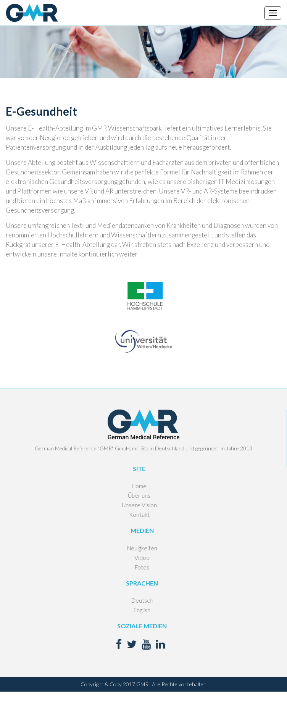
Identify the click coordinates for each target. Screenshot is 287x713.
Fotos (134, 567)
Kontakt (131, 514)
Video (134, 557)
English (134, 610)
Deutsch (134, 600)
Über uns (132, 495)
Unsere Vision (131, 505)
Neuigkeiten (134, 548)
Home (131, 485)
